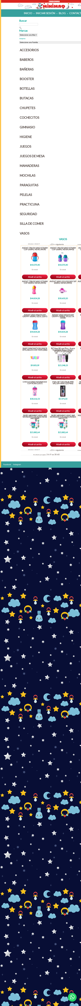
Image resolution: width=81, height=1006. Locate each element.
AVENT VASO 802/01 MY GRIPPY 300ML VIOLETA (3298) (63, 316)
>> (54, 244)
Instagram (17, 464)
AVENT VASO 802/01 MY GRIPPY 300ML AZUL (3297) (34, 316)
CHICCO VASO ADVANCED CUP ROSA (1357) (35, 383)
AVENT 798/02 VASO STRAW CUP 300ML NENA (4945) (35, 282)
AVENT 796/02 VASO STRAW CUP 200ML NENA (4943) (63, 249)
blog (62, 13)
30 (55, 454)
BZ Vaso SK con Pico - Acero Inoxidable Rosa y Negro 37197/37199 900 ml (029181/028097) (63, 350)
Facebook (7, 464)
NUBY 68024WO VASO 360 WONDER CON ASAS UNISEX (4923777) (63, 417)
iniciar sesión (45, 13)
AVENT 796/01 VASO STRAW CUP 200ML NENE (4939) (35, 249)
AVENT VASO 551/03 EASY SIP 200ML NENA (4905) (63, 282)
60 (58, 454)
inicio (28, 13)
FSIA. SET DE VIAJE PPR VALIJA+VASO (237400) (63, 383)
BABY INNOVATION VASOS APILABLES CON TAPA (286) (34, 349)
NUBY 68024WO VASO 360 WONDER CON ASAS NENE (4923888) (35, 417)
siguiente (60, 244)
